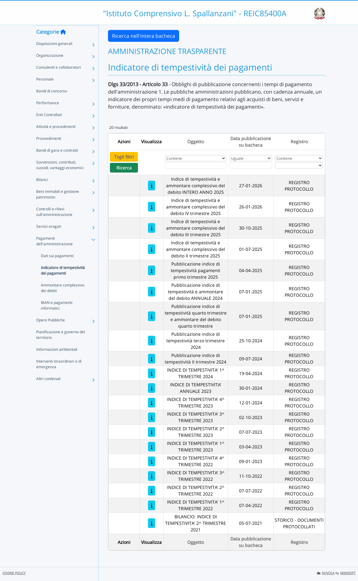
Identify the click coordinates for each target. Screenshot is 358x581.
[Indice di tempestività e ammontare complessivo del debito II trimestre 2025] (151, 249)
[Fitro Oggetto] (195, 165)
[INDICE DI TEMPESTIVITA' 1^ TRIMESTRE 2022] (151, 505)
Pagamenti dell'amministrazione (54, 253)
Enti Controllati (49, 126)
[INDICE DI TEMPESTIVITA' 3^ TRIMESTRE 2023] (151, 417)
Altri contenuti (48, 390)
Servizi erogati (48, 238)
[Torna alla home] (63, 44)
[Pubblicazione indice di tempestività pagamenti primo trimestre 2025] (151, 270)
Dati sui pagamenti (57, 268)
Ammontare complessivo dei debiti (62, 300)
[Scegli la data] (250, 165)
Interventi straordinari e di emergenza (58, 376)
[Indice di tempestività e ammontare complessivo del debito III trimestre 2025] (151, 228)
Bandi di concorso (51, 103)
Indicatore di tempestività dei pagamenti (63, 282)
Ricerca (124, 168)
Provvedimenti (48, 150)
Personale (45, 91)
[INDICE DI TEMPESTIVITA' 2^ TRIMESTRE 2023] (151, 432)
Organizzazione (49, 67)
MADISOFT (348, 573)
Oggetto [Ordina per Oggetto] (195, 141)
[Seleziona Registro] (299, 165)
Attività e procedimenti (56, 138)
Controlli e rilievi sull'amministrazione (54, 223)
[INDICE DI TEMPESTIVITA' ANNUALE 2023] (151, 388)
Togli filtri (124, 157)
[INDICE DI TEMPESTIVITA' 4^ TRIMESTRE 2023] (151, 403)
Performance (47, 115)
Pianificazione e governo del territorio (60, 346)
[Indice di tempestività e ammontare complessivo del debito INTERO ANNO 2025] (151, 185)
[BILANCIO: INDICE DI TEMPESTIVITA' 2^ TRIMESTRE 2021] (151, 523)
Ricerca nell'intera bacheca (143, 35)
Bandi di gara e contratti (57, 162)
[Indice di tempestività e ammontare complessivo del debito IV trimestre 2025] (151, 207)
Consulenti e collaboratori (58, 79)
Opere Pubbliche (50, 332)
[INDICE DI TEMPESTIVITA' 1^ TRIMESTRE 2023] (151, 447)
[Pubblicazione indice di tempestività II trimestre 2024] (151, 359)
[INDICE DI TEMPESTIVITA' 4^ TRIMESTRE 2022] (151, 461)
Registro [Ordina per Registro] (299, 141)
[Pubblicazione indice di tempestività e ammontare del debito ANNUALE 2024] (151, 291)
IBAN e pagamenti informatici (56, 317)
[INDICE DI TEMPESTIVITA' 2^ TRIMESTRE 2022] (151, 491)
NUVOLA (325, 573)
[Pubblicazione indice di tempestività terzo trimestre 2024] (151, 340)
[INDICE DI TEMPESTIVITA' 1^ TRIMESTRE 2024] (151, 373)
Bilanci (42, 191)
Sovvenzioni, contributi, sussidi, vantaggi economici (60, 177)
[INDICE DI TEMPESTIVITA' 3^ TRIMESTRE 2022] (151, 476)
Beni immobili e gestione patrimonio (57, 206)
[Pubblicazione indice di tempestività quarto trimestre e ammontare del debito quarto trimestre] (151, 316)
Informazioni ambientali (56, 361)
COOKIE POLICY (14, 573)
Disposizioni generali (54, 55)
